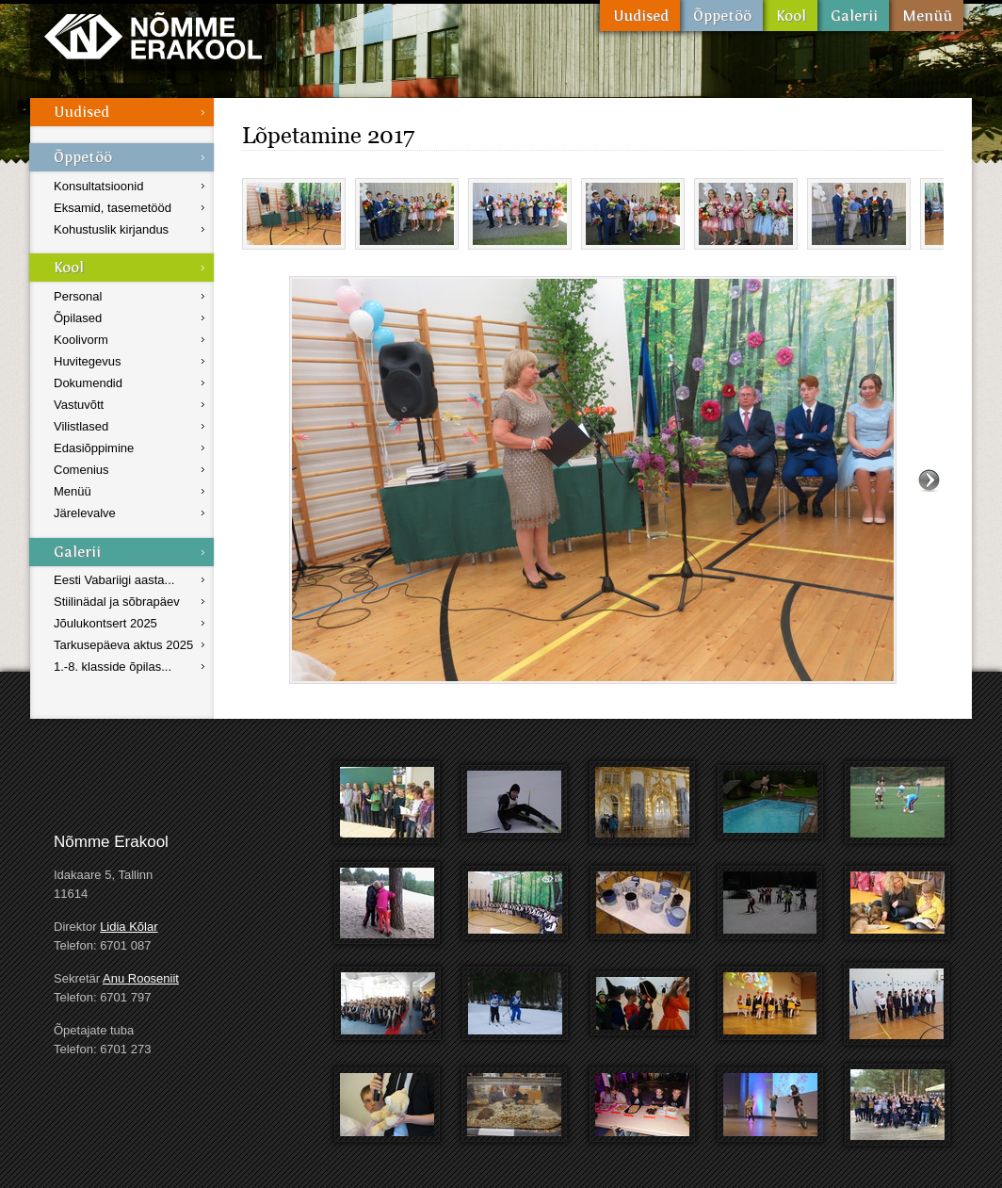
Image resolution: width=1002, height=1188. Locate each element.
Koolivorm (81, 340)
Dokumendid (88, 383)
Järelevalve (85, 513)
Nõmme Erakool (153, 35)
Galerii (853, 15)
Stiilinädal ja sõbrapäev (117, 601)
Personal (78, 296)
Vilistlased (81, 426)
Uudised (640, 15)
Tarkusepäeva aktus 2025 (123, 645)
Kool (790, 15)
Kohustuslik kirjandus (111, 229)
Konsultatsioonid (98, 186)
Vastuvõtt (79, 405)
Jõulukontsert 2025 (105, 623)
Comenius (81, 470)
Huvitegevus (87, 361)
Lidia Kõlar (128, 926)
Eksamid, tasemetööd (112, 208)
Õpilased (78, 318)
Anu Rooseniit (141, 978)
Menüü (926, 15)
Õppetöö (721, 15)
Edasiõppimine (94, 448)
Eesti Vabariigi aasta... (114, 580)
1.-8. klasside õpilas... (112, 666)
